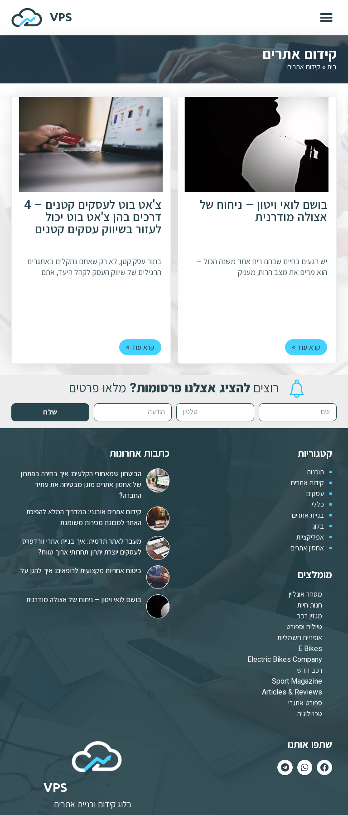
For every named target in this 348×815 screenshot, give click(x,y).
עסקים (315, 493)
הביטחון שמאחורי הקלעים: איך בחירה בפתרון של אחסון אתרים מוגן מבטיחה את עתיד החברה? (80, 484)
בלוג (318, 526)
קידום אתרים (307, 482)
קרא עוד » (306, 347)
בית (332, 66)
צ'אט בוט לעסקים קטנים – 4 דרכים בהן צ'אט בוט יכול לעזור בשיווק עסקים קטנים (92, 217)
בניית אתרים (308, 515)
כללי (318, 504)
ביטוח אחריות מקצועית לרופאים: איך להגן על (80, 570)
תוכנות (315, 472)
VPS (61, 17)
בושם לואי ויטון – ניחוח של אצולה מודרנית (263, 211)
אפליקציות (310, 537)
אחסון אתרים (307, 548)
